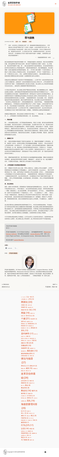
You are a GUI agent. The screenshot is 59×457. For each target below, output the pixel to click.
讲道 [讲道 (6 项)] (31, 429)
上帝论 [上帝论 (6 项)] (31, 299)
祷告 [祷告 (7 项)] (23, 416)
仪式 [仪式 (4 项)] (30, 305)
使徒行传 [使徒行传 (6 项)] (24, 310)
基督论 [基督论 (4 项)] (23, 340)
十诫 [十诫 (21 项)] (25, 318)
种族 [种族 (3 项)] (28, 416)
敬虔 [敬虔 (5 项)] (30, 394)
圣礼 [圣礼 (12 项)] (24, 330)
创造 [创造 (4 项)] (23, 316)
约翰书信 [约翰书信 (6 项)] (24, 418)
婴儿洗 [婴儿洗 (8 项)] (30, 343)
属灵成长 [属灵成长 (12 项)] (32, 350)
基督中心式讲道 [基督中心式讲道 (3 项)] (25, 338)
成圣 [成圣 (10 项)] (29, 368)
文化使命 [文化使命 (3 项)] (23, 396)
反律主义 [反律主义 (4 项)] (30, 321)
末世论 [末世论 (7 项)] (30, 398)
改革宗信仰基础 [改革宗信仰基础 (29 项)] (28, 376)
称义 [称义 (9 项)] (33, 415)
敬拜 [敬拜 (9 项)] (34, 390)
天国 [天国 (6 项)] (34, 340)
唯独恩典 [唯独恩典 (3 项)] (23, 328)
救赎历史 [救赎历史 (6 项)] (24, 383)
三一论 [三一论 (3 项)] (23, 297)
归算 (30, 41)
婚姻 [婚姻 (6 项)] (23, 343)
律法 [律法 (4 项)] (32, 356)
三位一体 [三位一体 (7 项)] (30, 297)
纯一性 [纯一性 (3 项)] (31, 418)
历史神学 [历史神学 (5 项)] (33, 319)
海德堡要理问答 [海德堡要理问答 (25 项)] (29, 406)
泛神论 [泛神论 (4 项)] (23, 401)
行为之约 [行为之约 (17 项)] (27, 425)
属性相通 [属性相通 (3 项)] (23, 351)
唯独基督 (24, 41)
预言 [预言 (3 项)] (29, 437)
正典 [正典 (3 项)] (35, 398)
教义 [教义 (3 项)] (22, 385)
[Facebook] (45, 452)
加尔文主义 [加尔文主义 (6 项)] (30, 316)
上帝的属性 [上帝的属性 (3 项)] (24, 299)
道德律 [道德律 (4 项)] (34, 433)
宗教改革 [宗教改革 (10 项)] (26, 345)
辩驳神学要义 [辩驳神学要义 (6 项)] (26, 433)
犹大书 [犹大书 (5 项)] (23, 411)
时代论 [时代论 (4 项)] (23, 398)
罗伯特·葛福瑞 (13, 253)
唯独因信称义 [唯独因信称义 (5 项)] (32, 324)
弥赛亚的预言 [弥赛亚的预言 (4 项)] (25, 356)
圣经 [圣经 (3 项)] (35, 334)
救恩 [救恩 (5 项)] (31, 381)
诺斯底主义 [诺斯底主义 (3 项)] (24, 431)
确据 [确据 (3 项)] (28, 411)
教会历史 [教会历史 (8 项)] (25, 388)
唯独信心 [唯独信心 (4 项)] (24, 324)
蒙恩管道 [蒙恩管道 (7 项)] (25, 422)
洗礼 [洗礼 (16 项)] (31, 400)
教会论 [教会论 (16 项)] (26, 390)
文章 (17, 41)
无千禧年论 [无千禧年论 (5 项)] (31, 396)
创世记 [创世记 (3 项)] (32, 313)
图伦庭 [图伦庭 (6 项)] (34, 328)
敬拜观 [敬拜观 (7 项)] (24, 393)
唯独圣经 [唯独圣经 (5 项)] (24, 326)
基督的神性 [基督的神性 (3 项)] (33, 338)
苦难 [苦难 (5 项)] (35, 420)
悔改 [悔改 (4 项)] (23, 368)
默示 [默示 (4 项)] (32, 440)
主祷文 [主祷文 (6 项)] (24, 305)
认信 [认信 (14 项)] (25, 428)
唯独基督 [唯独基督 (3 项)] (30, 326)
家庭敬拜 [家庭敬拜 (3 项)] (32, 348)
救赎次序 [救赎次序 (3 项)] (31, 383)
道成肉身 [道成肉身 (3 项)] (23, 435)
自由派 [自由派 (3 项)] (30, 420)
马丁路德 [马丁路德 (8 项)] (25, 440)
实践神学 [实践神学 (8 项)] (25, 348)
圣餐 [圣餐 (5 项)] (28, 336)
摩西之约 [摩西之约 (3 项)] (28, 371)
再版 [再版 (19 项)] (25, 313)
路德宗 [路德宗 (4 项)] (30, 431)
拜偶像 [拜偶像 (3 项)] (35, 368)
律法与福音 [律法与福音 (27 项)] (27, 361)
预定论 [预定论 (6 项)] (24, 437)
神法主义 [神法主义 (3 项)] (31, 413)
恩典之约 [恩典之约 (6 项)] (33, 366)
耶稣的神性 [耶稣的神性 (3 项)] (24, 420)
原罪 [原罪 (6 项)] (23, 321)
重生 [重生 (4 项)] (29, 435)
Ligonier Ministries (35, 234)
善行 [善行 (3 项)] (28, 328)
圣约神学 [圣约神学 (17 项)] (27, 333)
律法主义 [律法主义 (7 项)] (25, 366)
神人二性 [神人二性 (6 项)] (24, 413)
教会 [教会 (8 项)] (27, 385)
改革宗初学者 (14, 3)
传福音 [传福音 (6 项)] (24, 307)
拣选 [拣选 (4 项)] (23, 371)
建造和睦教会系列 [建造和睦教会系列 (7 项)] (27, 353)
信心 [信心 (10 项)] (32, 309)
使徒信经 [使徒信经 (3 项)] (30, 307)
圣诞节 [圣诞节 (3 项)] (23, 336)
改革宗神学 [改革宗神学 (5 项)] (25, 381)
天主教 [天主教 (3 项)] (29, 340)
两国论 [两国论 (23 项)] (26, 302)
